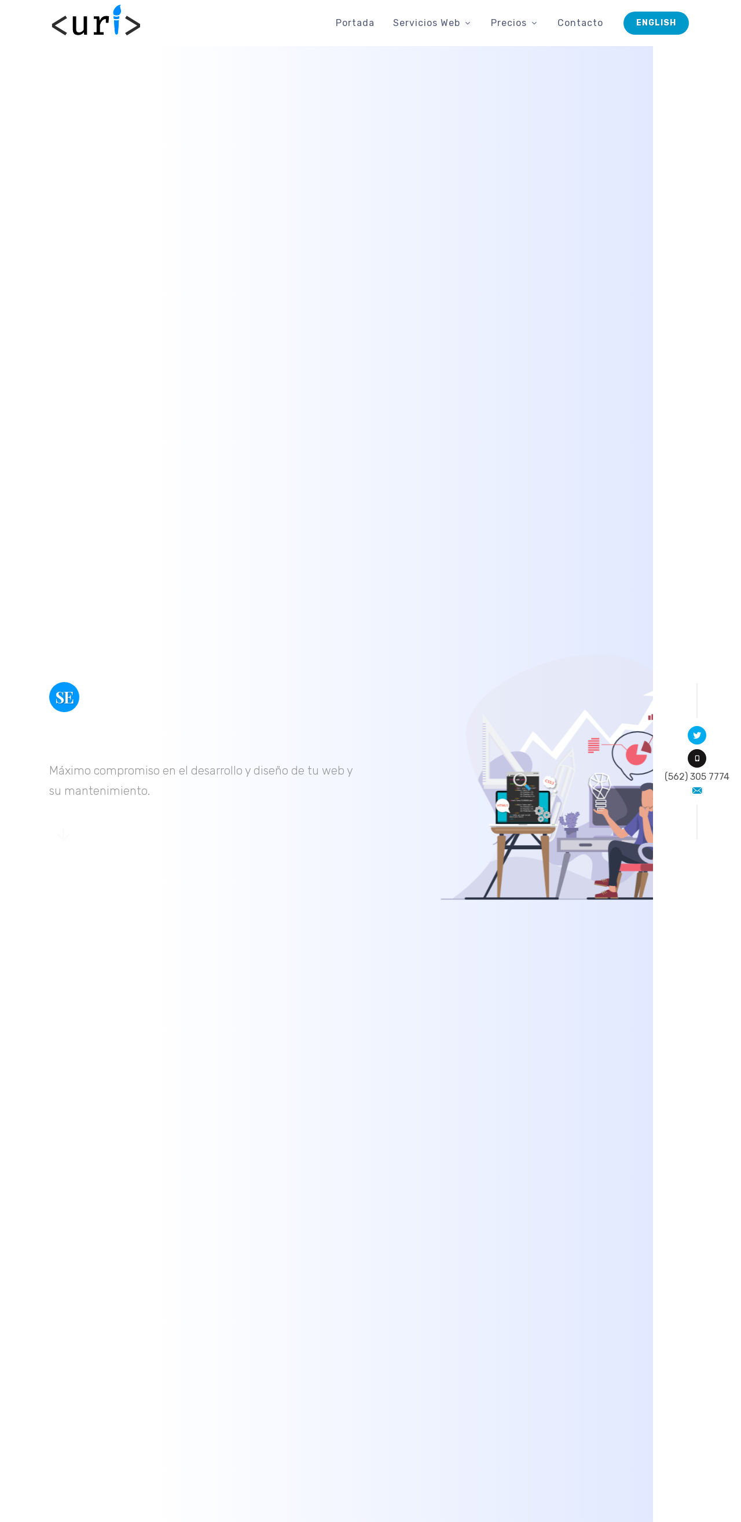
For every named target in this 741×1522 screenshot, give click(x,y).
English (656, 23)
